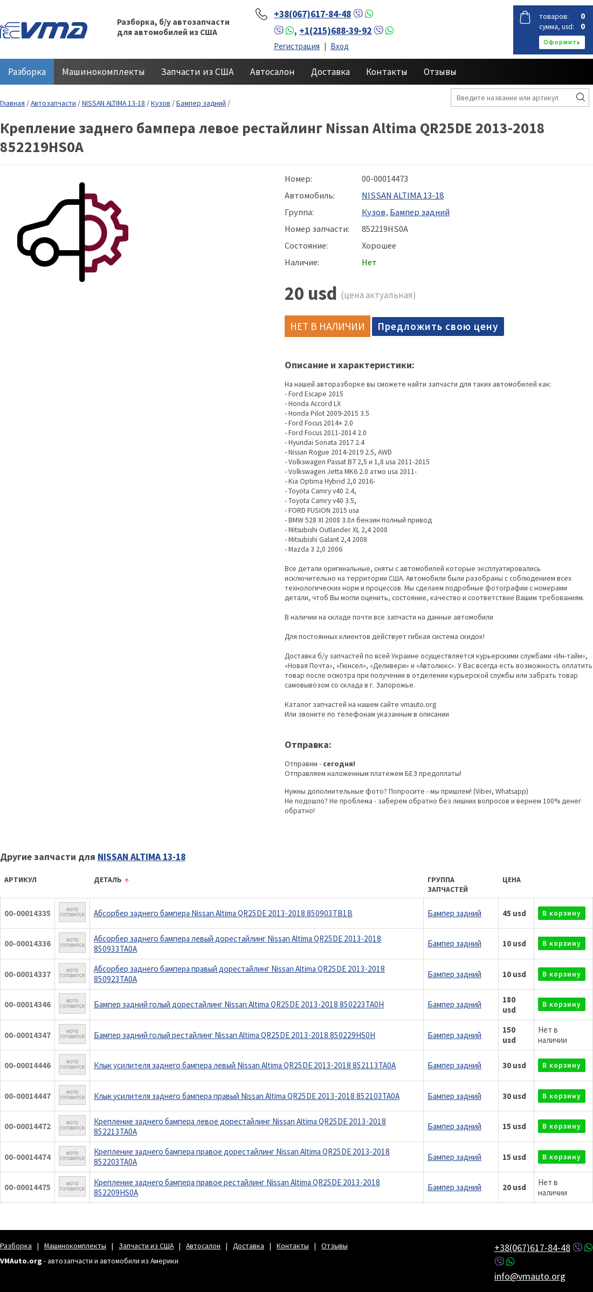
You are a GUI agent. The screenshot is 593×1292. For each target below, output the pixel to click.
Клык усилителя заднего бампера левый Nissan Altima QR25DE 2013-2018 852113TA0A (245, 1065)
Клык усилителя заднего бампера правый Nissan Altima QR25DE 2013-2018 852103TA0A (246, 1096)
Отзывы (440, 72)
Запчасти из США (197, 72)
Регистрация (297, 46)
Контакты (387, 72)
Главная (12, 103)
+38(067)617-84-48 (312, 14)
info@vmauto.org (530, 1276)
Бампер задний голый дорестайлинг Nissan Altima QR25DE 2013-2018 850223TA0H (239, 1004)
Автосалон (272, 72)
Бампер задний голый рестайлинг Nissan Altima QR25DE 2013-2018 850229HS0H (234, 1035)
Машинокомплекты (103, 72)
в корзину (561, 913)
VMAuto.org (43, 29)
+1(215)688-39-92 (335, 31)
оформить (562, 42)
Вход (339, 46)
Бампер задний (201, 103)
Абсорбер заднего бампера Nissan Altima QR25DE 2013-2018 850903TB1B (223, 913)
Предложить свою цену (438, 326)
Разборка (27, 72)
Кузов (160, 103)
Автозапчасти (53, 103)
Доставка (330, 72)
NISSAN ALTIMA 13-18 (113, 103)
